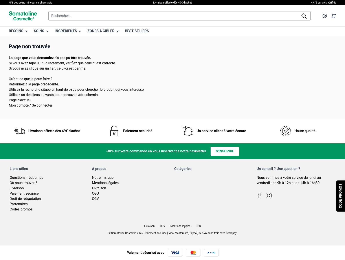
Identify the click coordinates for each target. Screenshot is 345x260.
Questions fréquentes (26, 177)
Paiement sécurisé (24, 193)
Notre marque (103, 177)
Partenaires (19, 204)
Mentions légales (105, 183)
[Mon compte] (324, 15)
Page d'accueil (20, 100)
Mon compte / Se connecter (30, 105)
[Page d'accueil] (23, 16)
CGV (95, 199)
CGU (95, 193)
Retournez (17, 84)
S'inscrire (225, 151)
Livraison (17, 188)
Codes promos (21, 209)
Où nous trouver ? (23, 183)
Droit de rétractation (25, 199)
